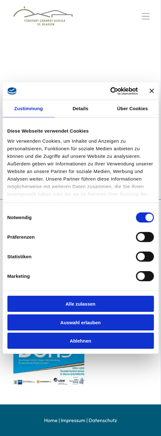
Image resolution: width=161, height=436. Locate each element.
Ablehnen (80, 340)
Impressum (73, 420)
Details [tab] (81, 108)
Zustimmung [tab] (28, 108)
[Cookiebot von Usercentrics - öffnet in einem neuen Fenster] (110, 91)
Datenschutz (103, 420)
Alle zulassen (80, 304)
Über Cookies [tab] (132, 108)
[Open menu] (146, 16)
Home (51, 420)
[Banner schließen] (151, 91)
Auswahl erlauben (80, 322)
